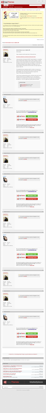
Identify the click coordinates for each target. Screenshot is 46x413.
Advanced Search (40, 7)
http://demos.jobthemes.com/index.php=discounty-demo (26, 56)
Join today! (25, 100)
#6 (42, 211)
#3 (42, 132)
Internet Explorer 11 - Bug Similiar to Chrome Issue (12, 365)
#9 (42, 290)
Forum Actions (5, 7)
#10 (42, 311)
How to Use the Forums (18, 7)
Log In (39, 1)
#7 (42, 232)
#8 (42, 270)
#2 (42, 94)
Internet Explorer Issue (7, 376)
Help (42, 1)
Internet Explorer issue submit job (9, 373)
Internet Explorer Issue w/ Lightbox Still (12, 42)
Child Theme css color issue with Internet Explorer (12, 368)
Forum (5, 9)
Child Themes (18, 9)
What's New (11, 5)
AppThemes (41, 386)
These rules (32, 127)
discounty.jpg (23, 85)
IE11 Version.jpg (24, 84)
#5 (42, 173)
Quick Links (11, 7)
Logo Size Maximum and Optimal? (31, 354)
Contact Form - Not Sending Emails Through (16, 354)
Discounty (23, 9)
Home (6, 5)
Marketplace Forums (10, 9)
